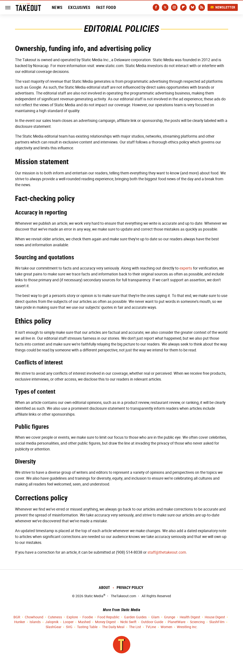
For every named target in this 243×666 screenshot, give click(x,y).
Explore (72, 617)
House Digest (215, 617)
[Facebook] (156, 7)
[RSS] (201, 7)
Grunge (169, 617)
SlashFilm (217, 622)
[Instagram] (174, 7)
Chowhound (34, 617)
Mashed (84, 622)
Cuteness (55, 617)
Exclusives (79, 7)
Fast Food (106, 7)
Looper (68, 622)
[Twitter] (165, 7)
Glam (155, 617)
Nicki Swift (128, 622)
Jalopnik (52, 622)
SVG (69, 627)
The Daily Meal (113, 627)
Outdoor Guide (152, 622)
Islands (35, 622)
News (57, 7)
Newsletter (222, 7)
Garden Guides (135, 617)
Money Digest (105, 622)
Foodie (87, 617)
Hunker (19, 622)
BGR (16, 617)
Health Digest (190, 617)
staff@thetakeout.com (166, 552)
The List (135, 627)
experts (185, 268)
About (104, 587)
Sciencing (197, 622)
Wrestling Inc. (187, 627)
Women (166, 627)
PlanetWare (176, 622)
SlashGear (53, 627)
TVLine (151, 627)
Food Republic (108, 617)
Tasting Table (87, 627)
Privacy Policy (130, 587)
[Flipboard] (183, 7)
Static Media (93, 596)
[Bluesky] (192, 7)
